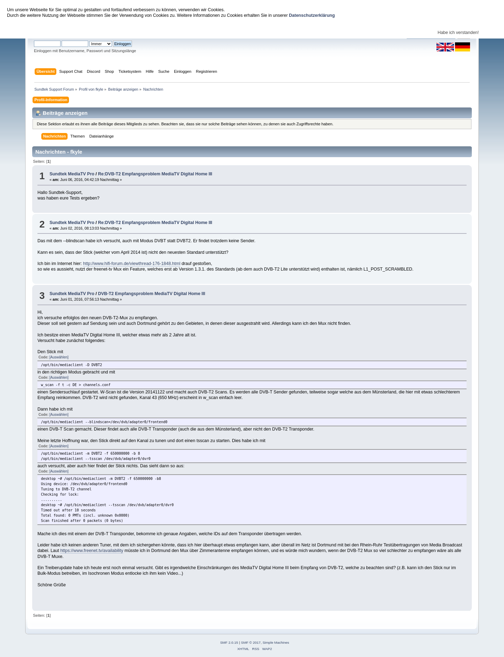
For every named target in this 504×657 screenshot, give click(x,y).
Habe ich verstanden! (458, 32)
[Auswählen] (58, 357)
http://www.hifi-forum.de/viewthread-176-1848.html (131, 263)
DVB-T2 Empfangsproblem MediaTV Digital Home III (151, 293)
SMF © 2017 (251, 642)
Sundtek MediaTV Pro (71, 174)
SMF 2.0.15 (229, 642)
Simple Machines (275, 642)
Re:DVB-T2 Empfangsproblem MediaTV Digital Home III (155, 174)
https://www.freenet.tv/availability (91, 550)
